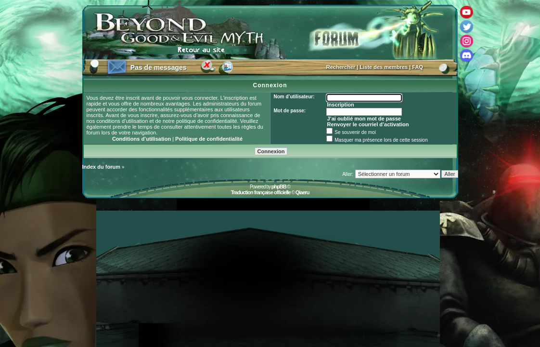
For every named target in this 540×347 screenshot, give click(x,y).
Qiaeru (302, 192)
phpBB (278, 186)
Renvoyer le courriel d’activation (368, 124)
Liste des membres (384, 67)
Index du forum (101, 167)
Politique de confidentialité (209, 139)
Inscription (340, 104)
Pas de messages (158, 67)
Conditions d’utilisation (141, 139)
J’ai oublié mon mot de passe (363, 118)
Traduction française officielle (260, 192)
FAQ (417, 67)
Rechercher (341, 67)
